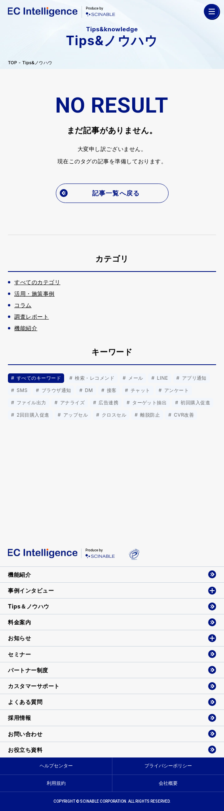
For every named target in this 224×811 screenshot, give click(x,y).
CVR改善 (183, 415)
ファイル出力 (30, 403)
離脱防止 (149, 415)
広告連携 (107, 403)
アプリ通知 (193, 378)
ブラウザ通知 (55, 390)
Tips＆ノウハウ (28, 606)
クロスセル (113, 415)
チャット (139, 390)
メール (135, 378)
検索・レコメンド (93, 378)
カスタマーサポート (34, 686)
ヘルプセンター (56, 766)
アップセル (75, 415)
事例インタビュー (31, 590)
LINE (162, 378)
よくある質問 (25, 701)
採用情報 (19, 717)
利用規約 (56, 783)
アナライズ (72, 403)
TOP (12, 63)
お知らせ (19, 638)
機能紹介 (19, 574)
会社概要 (168, 783)
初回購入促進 (194, 403)
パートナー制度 (28, 670)
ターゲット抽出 (149, 403)
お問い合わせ (25, 734)
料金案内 (19, 622)
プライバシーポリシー (168, 766)
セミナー (19, 654)
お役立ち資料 (25, 749)
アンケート (176, 390)
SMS (21, 390)
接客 (111, 390)
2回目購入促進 (32, 415)
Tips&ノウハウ (37, 63)
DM (88, 390)
